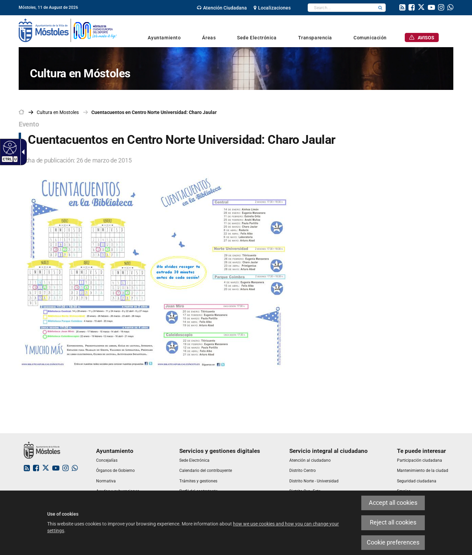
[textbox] (341, 7)
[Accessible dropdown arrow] (21, 152)
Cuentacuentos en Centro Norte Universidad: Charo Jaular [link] (154, 112)
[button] (380, 7)
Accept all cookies (393, 502)
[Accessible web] (9, 147)
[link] (222, 8)
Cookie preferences (393, 542)
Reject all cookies (393, 522)
